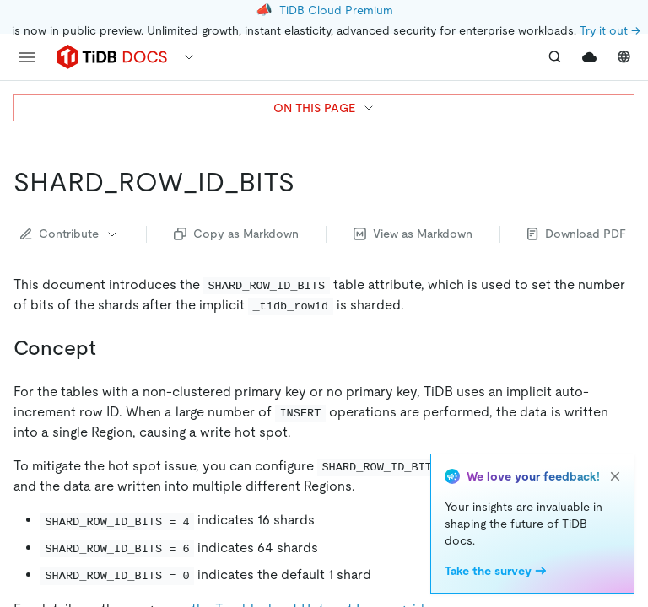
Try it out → (610, 30)
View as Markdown (413, 233)
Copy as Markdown (236, 233)
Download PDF (576, 233)
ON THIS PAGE (324, 108)
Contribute (69, 233)
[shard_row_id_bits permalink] (308, 182)
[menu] (27, 57)
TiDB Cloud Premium (336, 10)
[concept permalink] (110, 348)
